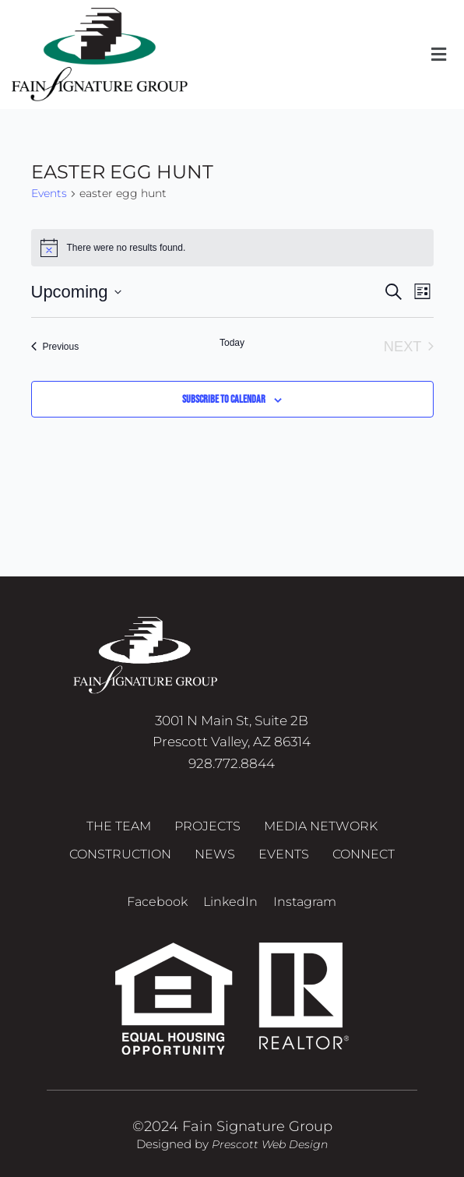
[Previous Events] (55, 346)
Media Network (321, 826)
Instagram (304, 901)
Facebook (157, 901)
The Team (118, 826)
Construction (120, 854)
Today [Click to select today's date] (232, 342)
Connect (363, 854)
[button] (439, 54)
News (215, 854)
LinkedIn (230, 901)
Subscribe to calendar (223, 399)
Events (49, 193)
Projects (207, 826)
